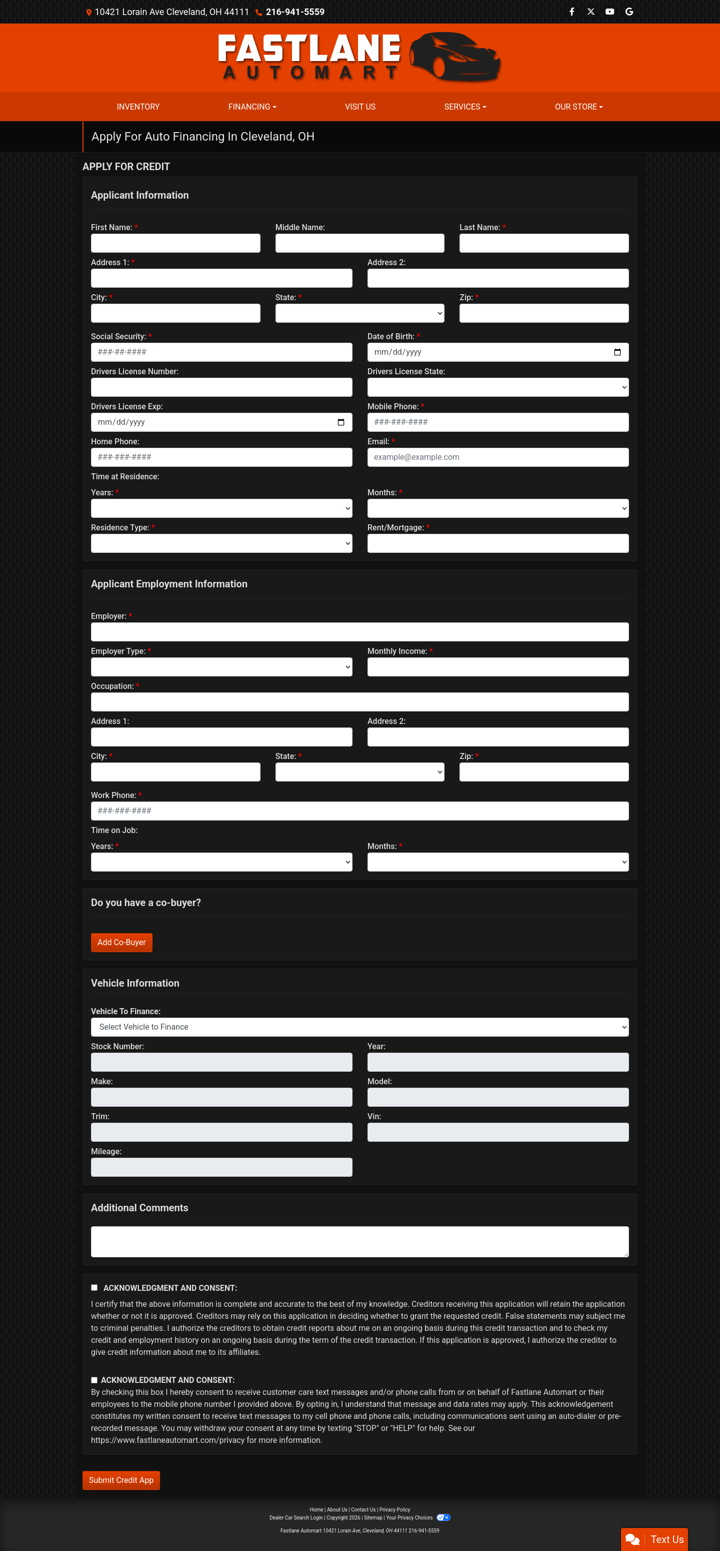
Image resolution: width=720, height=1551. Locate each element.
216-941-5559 (295, 12)
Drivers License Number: (134, 371)
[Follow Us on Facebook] (572, 12)
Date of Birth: (391, 336)
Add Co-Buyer (122, 942)
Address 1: (110, 262)
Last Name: (480, 227)
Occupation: (112, 686)
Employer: (108, 616)
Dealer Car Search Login (296, 1517)
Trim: (100, 1116)
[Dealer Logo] (360, 57)
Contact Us (363, 1509)
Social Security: (118, 336)
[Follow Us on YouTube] (610, 12)
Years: (102, 492)
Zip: (466, 297)
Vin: (375, 1116)
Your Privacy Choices (418, 1517)
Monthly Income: (398, 651)
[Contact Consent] (94, 1380)
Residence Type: (120, 527)
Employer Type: (118, 651)
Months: (382, 492)
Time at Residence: (125, 476)
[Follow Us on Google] (629, 12)
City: (99, 297)
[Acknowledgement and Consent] (94, 1287)
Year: (377, 1046)
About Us (337, 1509)
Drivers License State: (407, 371)
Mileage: (106, 1151)
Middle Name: (300, 227)
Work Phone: (113, 795)
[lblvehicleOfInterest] (360, 1027)
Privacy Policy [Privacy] (395, 1509)
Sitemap (373, 1517)
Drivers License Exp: (127, 406)
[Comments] (360, 1241)
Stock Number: (117, 1046)
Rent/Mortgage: (396, 527)
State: (286, 297)
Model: (380, 1081)
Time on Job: (114, 830)
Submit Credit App (121, 1480)
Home (317, 1509)
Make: (102, 1081)
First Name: (111, 227)
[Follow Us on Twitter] (591, 12)
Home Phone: (115, 441)
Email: (379, 441)
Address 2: (387, 262)
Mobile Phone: (393, 406)
